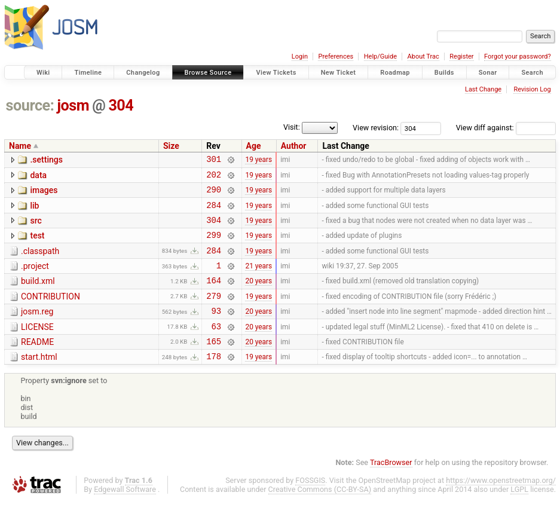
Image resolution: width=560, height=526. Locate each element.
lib (34, 211)
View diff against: (506, 127)
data (38, 177)
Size (171, 146)
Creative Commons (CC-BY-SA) (320, 514)
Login (300, 56)
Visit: (291, 127)
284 (213, 212)
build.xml (38, 295)
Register (461, 56)
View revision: (376, 127)
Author (294, 146)
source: (30, 105)
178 (213, 381)
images (43, 193)
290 (213, 194)
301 (213, 160)
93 (216, 330)
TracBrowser (391, 487)
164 (213, 296)
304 (120, 105)
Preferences (335, 56)
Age (253, 146)
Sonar (488, 73)
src (35, 228)
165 (213, 364)
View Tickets (276, 73)
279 (213, 313)
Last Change (483, 89)
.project (35, 278)
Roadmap (395, 73)
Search (532, 73)
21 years (258, 280)
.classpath (40, 262)
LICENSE (37, 346)
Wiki (43, 73)
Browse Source (208, 73)
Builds (444, 73)
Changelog (143, 73)
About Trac (423, 56)
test (37, 244)
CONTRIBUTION (50, 312)
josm (73, 105)
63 (216, 347)
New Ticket (338, 73)
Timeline (88, 73)
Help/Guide (380, 56)
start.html (39, 380)
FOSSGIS (310, 505)
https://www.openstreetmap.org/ (501, 505)
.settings (46, 159)
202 (213, 178)
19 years (258, 161)
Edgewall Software (125, 514)
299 (213, 245)
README (37, 363)
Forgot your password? (517, 56)
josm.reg (37, 329)
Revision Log (531, 89)
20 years (258, 296)
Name (20, 146)
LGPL (519, 514)
